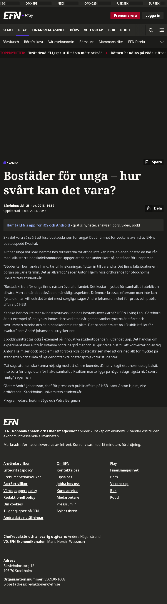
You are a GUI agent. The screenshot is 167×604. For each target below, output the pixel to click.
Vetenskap (119, 483)
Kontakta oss (68, 470)
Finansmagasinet (124, 470)
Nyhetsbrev (67, 510)
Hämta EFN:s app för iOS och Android (38, 225)
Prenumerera (125, 15)
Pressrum (66, 504)
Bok (113, 490)
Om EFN (63, 463)
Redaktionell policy (19, 497)
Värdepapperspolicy (20, 490)
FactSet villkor (15, 483)
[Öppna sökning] (150, 30)
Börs (114, 477)
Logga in (152, 15)
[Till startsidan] (19, 15)
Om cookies (13, 504)
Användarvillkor (16, 463)
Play (113, 463)
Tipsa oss (64, 477)
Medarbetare (68, 497)
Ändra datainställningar (23, 517)
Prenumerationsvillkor (22, 477)
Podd (114, 497)
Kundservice (67, 490)
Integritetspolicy (18, 470)
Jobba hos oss (68, 483)
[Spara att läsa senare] (154, 162)
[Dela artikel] (154, 208)
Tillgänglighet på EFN (21, 510)
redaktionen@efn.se (44, 584)
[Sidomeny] (161, 30)
